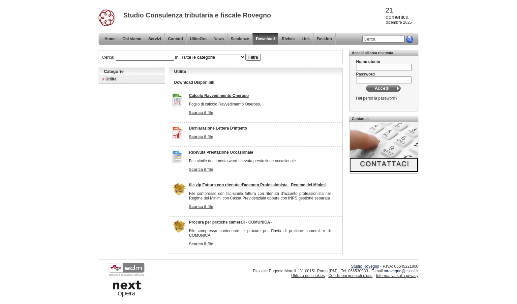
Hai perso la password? (376, 98)
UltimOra (198, 39)
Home (110, 39)
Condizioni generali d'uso (350, 275)
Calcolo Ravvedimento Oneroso (219, 95)
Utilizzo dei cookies (308, 275)
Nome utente (368, 61)
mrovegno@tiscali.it (401, 271)
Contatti (175, 39)
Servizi (154, 39)
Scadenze (240, 39)
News (218, 39)
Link (306, 39)
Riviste (288, 39)
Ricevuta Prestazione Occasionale (221, 152)
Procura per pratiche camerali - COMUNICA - (230, 222)
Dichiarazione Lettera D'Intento (218, 128)
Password (365, 74)
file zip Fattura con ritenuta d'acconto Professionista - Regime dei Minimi (257, 185)
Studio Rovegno (365, 266)
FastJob (324, 39)
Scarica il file (201, 112)
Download (265, 39)
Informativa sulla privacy (397, 275)
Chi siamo (131, 39)
